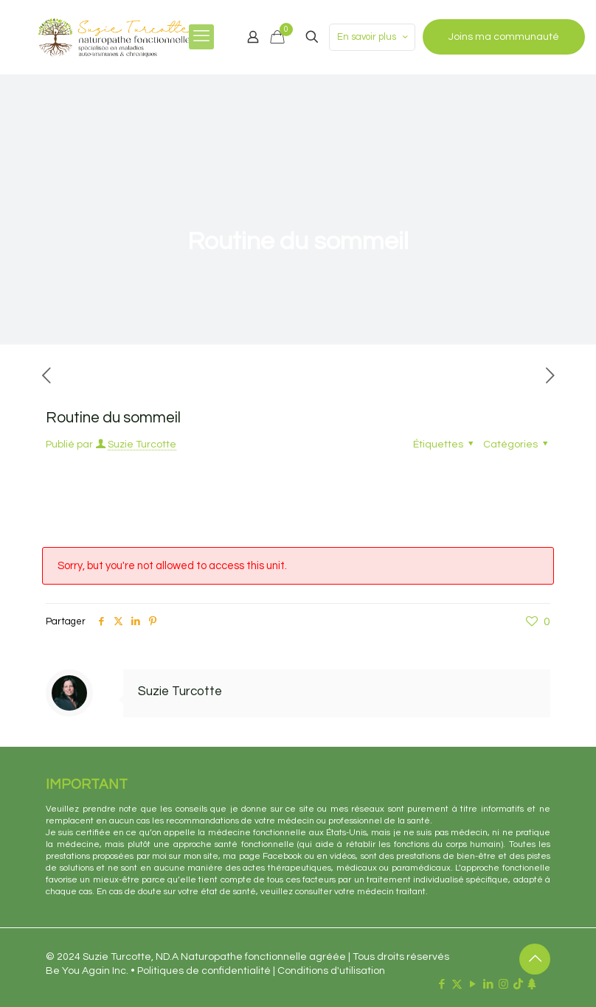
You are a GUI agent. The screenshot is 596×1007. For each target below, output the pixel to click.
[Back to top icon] (534, 959)
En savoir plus (373, 37)
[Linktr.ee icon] (531, 984)
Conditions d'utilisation (331, 971)
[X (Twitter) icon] (456, 984)
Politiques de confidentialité (204, 971)
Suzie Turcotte (142, 444)
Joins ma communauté (503, 37)
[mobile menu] (201, 36)
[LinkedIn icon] (487, 984)
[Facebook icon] (441, 984)
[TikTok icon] (518, 984)
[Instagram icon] (503, 984)
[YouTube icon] (472, 984)
